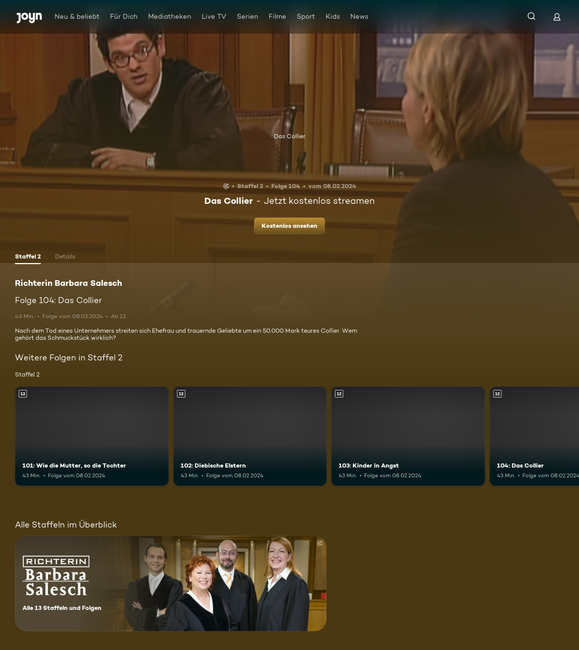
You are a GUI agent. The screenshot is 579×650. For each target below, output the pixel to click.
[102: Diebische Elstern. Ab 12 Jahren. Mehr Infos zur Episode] (250, 436)
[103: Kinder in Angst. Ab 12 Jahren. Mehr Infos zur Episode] (408, 436)
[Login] (557, 16)
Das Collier (289, 136)
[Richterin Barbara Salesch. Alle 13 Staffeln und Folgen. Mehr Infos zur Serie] (170, 583)
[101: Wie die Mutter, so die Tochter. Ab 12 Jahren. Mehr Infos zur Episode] (92, 436)
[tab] (27, 257)
